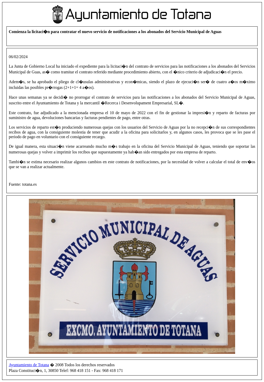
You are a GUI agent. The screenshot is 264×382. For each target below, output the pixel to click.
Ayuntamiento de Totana (29, 365)
